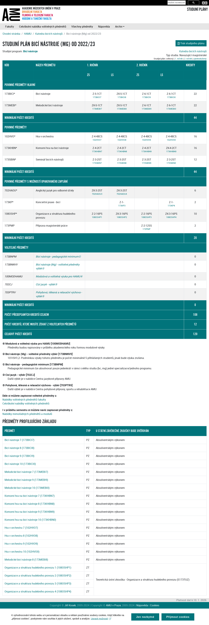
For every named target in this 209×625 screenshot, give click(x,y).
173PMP (146, 229)
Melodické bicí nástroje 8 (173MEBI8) (26, 559)
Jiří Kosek (70, 605)
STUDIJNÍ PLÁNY (197, 9)
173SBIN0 (171, 162)
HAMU (28, 33)
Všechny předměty (82, 26)
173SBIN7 (97, 162)
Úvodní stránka (11, 33)
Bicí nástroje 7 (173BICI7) (19, 440)
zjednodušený (200, 58)
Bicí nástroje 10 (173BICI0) (20, 464)
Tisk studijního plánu (191, 43)
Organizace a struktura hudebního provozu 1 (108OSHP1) (38, 567)
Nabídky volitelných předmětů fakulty (24, 399)
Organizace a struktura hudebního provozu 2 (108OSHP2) (38, 575)
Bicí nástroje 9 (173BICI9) (19, 456)
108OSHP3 (146, 217)
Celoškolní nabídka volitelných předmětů (42, 26)
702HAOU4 (122, 193)
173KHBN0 (171, 151)
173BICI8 (122, 97)
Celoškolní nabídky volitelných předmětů (25, 403)
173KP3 (121, 205)
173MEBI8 (122, 108)
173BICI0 (171, 97)
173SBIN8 (121, 162)
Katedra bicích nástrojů (49, 33)
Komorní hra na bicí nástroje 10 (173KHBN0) (30, 519)
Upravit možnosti (101, 621)
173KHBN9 (146, 151)
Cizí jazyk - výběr (45, 284)
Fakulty (9, 26)
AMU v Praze (113, 605)
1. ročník (179, 58)
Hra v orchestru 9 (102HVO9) (21, 543)
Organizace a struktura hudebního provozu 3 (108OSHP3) (38, 583)
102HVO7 (97, 139)
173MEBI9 (146, 108)
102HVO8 (121, 139)
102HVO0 (171, 139)
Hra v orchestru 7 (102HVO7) (21, 527)
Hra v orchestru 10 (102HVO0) (22, 551)
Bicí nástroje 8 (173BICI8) (19, 448)
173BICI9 (146, 97)
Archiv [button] (118, 26)
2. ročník (188, 58)
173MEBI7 (97, 108)
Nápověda (104, 26)
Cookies (154, 605)
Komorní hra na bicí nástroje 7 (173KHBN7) (30, 496)
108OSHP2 (122, 217)
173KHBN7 (97, 151)
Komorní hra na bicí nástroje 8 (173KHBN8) (30, 504)
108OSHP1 (97, 217)
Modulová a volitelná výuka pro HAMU (58, 276)
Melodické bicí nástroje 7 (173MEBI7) (26, 472)
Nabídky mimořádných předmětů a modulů (27, 414)
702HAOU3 (97, 193)
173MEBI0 (171, 108)
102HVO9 (146, 139)
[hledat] (176, 3)
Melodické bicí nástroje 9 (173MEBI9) (26, 480)
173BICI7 (97, 97)
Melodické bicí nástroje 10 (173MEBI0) (27, 488)
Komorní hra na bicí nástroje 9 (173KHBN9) (30, 512)
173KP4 (171, 205)
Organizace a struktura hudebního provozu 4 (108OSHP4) (38, 591)
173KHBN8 (122, 151)
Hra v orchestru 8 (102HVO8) (21, 535)
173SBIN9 (146, 162)
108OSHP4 (171, 217)
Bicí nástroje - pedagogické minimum (57, 256)
